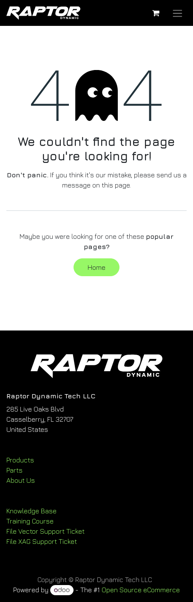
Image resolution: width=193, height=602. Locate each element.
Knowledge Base (31, 511)
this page (116, 185)
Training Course (30, 521)
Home (96, 267)
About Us (20, 480)
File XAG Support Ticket (41, 541)
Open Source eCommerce (141, 590)
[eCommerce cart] (155, 13)
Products (20, 460)
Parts (14, 470)
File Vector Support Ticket (45, 531)
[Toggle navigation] (177, 12)
